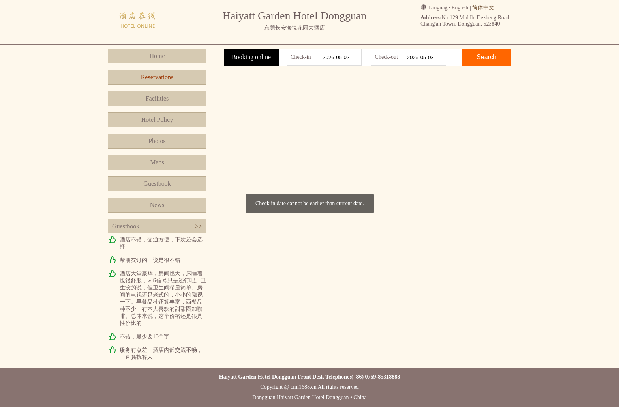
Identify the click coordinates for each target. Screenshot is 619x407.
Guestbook (157, 183)
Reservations (157, 77)
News (157, 205)
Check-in (301, 57)
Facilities (157, 98)
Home (157, 55)
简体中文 (483, 8)
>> (198, 226)
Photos (157, 141)
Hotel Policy (157, 119)
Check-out (386, 57)
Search (486, 57)
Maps (157, 162)
